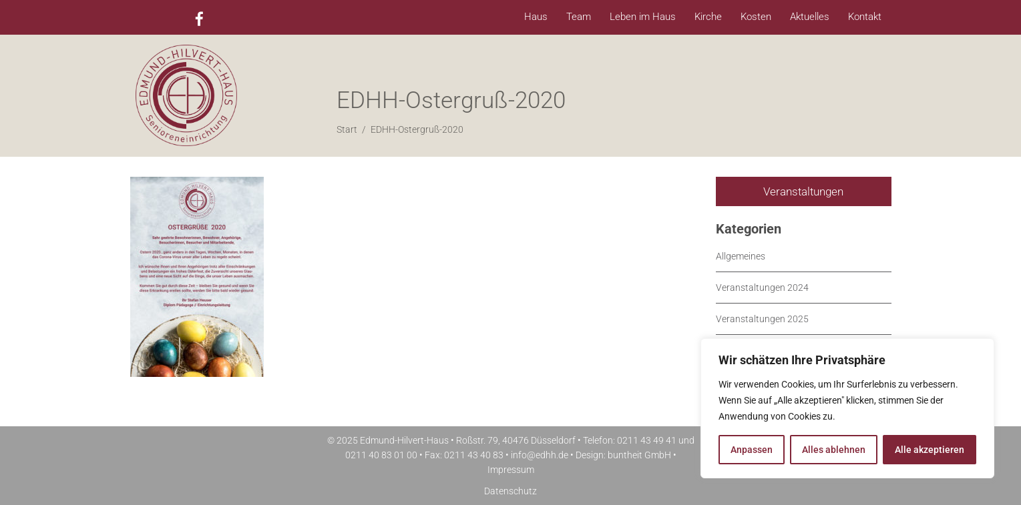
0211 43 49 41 (646, 440)
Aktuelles (809, 17)
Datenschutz (510, 491)
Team (578, 17)
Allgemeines (740, 256)
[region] (847, 408)
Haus (536, 17)
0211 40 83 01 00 (381, 455)
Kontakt (864, 17)
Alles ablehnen (833, 449)
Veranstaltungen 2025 (762, 319)
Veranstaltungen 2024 (762, 287)
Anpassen (752, 449)
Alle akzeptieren (929, 449)
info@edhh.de (539, 455)
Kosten (756, 17)
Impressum (510, 469)
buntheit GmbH (639, 455)
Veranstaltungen (803, 191)
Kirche (708, 17)
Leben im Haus (643, 17)
